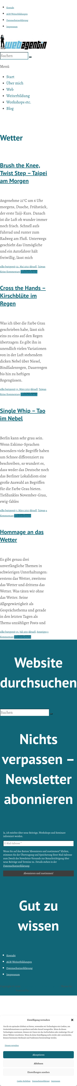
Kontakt (10, 7)
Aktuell (33, 266)
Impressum (55, 1081)
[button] (72, 1020)
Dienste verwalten (12, 1045)
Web (9, 89)
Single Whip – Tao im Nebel (22, 414)
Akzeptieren (38, 1054)
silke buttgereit (8, 266)
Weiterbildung (18, 96)
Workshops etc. (18, 102)
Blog (10, 108)
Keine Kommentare (10, 271)
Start (10, 77)
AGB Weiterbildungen (17, 14)
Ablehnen (38, 1063)
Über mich (14, 83)
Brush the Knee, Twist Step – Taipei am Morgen (23, 172)
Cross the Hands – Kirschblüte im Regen (23, 295)
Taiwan (41, 266)
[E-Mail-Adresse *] (38, 843)
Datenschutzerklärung (40, 1081)
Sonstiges (42, 632)
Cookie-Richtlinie (24, 1081)
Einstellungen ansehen (38, 1072)
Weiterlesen (29, 271)
